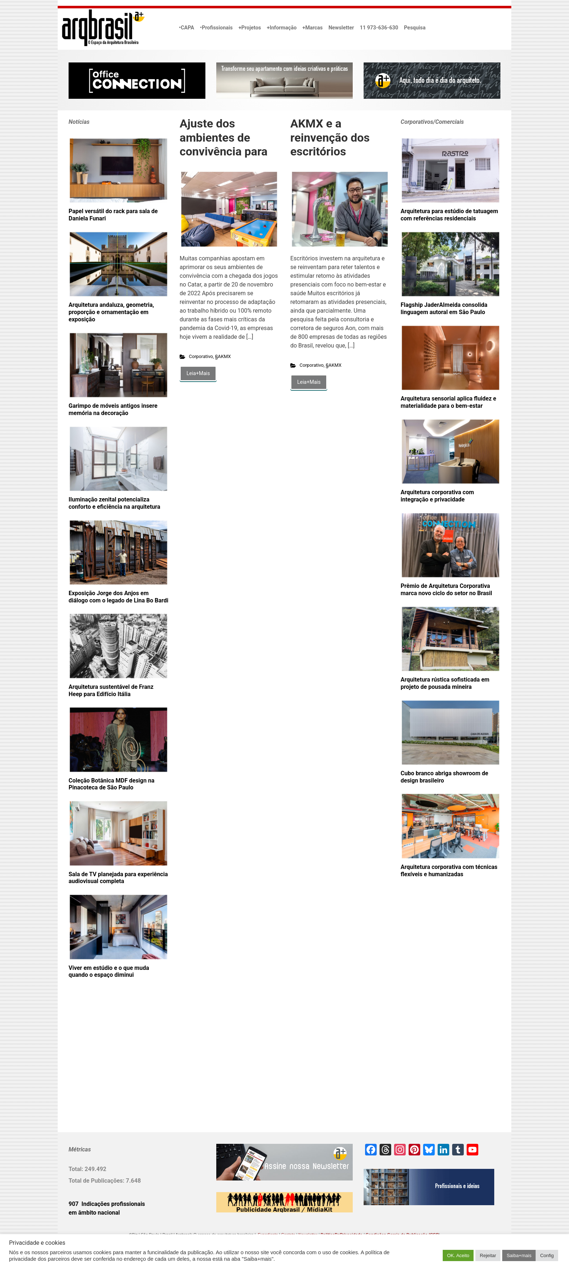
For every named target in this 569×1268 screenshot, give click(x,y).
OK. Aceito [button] (458, 1255)
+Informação (281, 28)
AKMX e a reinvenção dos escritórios (330, 137)
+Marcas (312, 28)
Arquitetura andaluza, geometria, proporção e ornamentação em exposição (111, 312)
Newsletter (341, 28)
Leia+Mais (198, 373)
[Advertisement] (114, 1067)
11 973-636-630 (379, 28)
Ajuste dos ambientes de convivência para (223, 137)
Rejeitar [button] (488, 1255)
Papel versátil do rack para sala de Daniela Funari (113, 215)
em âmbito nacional (94, 1212)
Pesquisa (414, 28)
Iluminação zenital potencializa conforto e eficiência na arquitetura (114, 503)
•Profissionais (216, 28)
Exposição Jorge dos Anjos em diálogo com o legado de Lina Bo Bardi (118, 597)
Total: (77, 1169)
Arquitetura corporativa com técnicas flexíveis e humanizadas (449, 870)
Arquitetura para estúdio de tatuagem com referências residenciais (449, 215)
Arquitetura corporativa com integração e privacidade (437, 496)
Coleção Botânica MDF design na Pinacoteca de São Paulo (111, 784)
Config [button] (547, 1255)
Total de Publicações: (97, 1180)
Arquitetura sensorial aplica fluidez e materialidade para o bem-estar (448, 402)
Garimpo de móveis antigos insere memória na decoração (113, 409)
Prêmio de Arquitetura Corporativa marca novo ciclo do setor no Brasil (446, 589)
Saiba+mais (519, 1255)
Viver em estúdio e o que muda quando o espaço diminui (109, 971)
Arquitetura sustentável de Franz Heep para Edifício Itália (111, 690)
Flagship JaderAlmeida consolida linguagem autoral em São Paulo (444, 308)
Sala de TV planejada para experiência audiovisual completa (118, 878)
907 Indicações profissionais (107, 1203)
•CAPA (186, 28)
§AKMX (223, 356)
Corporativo (201, 356)
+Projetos (249, 28)
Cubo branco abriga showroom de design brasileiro (444, 777)
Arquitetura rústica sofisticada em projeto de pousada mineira (445, 683)
